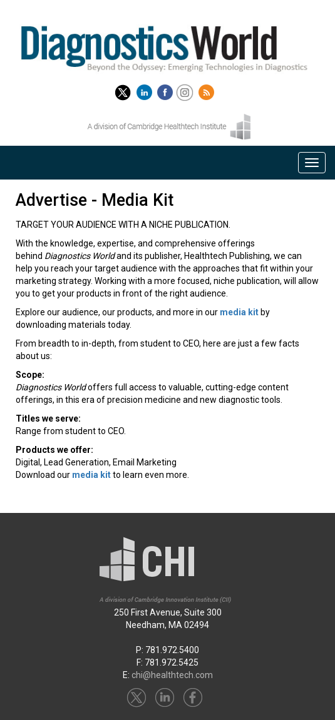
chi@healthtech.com (172, 675)
